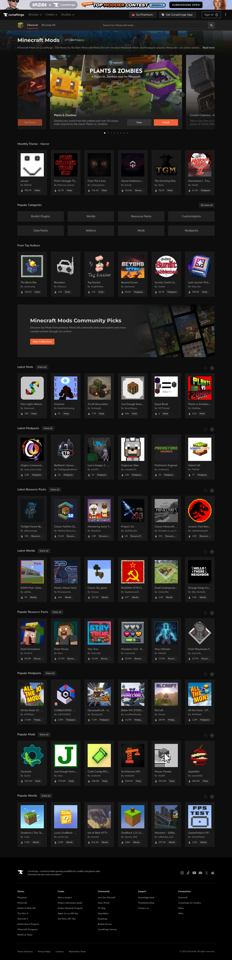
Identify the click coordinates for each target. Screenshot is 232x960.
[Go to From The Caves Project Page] (99, 172)
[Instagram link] (182, 873)
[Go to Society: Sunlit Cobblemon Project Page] (166, 274)
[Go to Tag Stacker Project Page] (99, 274)
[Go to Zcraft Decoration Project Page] (99, 395)
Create (51, 14)
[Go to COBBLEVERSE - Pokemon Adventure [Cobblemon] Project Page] (66, 702)
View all (42, 367)
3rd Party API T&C (67, 919)
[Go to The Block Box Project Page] (32, 274)
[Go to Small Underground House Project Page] (166, 579)
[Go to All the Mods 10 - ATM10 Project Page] (32, 702)
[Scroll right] (212, 368)
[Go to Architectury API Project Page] (133, 763)
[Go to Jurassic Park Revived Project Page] (200, 518)
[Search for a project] (154, 25)
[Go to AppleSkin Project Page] (200, 763)
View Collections (42, 341)
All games (22, 898)
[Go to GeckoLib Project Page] (32, 763)
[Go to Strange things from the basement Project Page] (200, 579)
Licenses (60, 952)
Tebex (181, 908)
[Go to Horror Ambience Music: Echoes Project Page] (133, 172)
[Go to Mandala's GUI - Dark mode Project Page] (133, 640)
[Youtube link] (194, 873)
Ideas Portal (103, 903)
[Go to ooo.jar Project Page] (32, 172)
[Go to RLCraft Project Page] (166, 702)
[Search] (211, 25)
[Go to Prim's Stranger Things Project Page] (66, 172)
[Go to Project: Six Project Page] (133, 518)
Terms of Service (25, 952)
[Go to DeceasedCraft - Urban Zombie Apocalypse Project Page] (99, 702)
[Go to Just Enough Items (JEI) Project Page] (66, 763)
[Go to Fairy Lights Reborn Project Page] (32, 395)
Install (166, 122)
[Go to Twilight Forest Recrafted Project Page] (32, 518)
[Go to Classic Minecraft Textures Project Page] (166, 518)
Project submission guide (70, 903)
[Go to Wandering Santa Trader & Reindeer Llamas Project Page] (99, 518)
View (139, 122)
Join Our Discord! (106, 898)
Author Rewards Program (70, 908)
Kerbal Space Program (28, 924)
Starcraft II (22, 919)
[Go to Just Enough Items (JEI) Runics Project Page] (133, 395)
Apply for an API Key (68, 913)
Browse (35, 14)
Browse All (48, 25)
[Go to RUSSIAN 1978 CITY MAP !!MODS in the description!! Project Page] (133, 579)
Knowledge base (146, 898)
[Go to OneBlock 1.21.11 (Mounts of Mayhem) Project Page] (133, 824)
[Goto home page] (14, 14)
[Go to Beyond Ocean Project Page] (133, 274)
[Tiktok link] (188, 873)
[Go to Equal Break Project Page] (166, 395)
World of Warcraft (26, 908)
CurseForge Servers (107, 929)
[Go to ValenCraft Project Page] (200, 457)
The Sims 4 (22, 913)
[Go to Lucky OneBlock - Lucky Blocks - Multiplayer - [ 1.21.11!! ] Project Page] (66, 824)
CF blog (101, 908)
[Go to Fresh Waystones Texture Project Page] (200, 640)
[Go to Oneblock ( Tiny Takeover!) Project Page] (32, 824)
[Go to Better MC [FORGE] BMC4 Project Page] (133, 702)
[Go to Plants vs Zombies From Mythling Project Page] (200, 395)
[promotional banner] (116, 5)
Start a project (65, 898)
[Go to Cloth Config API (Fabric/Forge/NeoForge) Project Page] (99, 763)
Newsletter (103, 913)
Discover (32, 25)
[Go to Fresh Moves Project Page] (66, 640)
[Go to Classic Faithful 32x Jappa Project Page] (66, 518)
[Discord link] (200, 873)
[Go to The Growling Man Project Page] (166, 172)
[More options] (225, 15)
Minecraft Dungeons (27, 929)
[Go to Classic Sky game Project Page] (99, 579)
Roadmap (102, 919)
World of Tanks (24, 935)
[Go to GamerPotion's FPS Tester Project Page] (200, 824)
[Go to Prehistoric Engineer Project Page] (166, 457)
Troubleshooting (146, 903)
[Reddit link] (213, 873)
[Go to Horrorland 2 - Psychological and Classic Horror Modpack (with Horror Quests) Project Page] (200, 172)
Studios (68, 14)
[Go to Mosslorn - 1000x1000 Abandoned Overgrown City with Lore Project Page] (166, 824)
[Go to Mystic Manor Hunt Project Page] (66, 579)
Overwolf (182, 898)
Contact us (143, 908)
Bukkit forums (105, 924)
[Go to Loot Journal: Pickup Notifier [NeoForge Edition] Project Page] (200, 274)
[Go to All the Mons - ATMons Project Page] (200, 702)
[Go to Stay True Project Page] (99, 640)
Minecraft (22, 903)
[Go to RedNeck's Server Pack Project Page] (66, 457)
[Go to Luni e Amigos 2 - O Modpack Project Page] (99, 457)
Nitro (180, 913)
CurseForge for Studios (189, 903)
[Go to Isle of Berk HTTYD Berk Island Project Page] (99, 824)
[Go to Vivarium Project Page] (66, 395)
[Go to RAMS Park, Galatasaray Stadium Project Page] (32, 579)
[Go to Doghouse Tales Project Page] (133, 457)
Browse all (207, 205)
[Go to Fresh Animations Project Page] (32, 640)
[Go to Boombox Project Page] (66, 274)
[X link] (206, 873)
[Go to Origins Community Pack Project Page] (32, 457)
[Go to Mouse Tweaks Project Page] (166, 763)
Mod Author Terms (77, 952)
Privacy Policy (44, 952)
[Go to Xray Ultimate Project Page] (166, 640)
